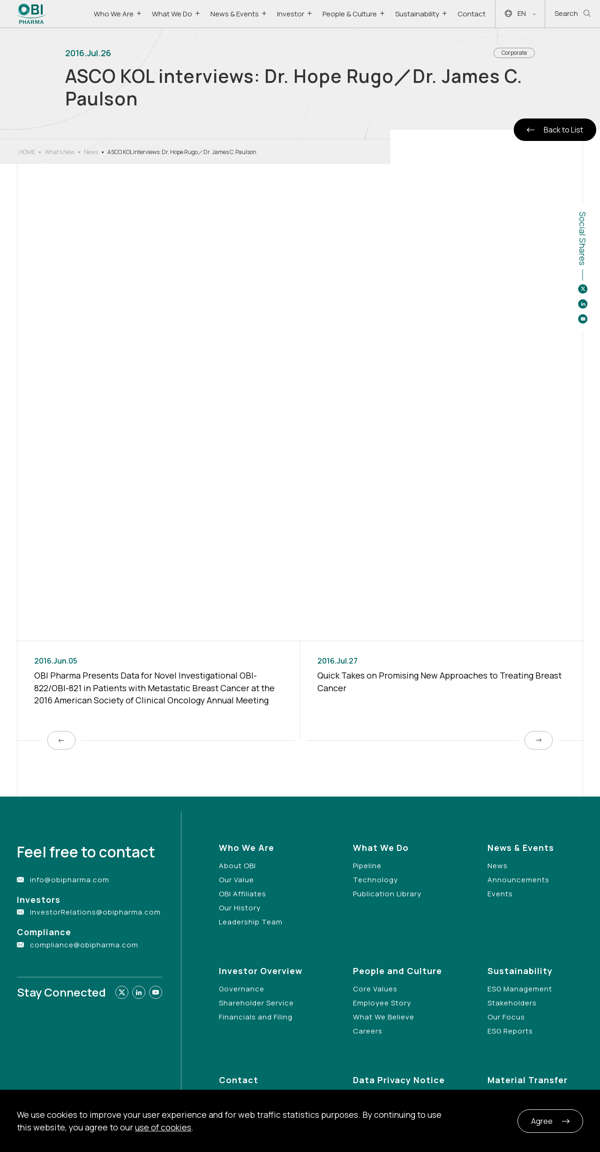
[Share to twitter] (582, 289)
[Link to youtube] (155, 992)
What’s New (60, 152)
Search (573, 13)
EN (520, 13)
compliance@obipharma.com (84, 945)
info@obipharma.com (69, 880)
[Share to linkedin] (582, 304)
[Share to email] (582, 319)
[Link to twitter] (121, 992)
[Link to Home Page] (31, 14)
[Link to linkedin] (138, 992)
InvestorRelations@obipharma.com (95, 912)
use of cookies (163, 1127)
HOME (27, 152)
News (91, 152)
